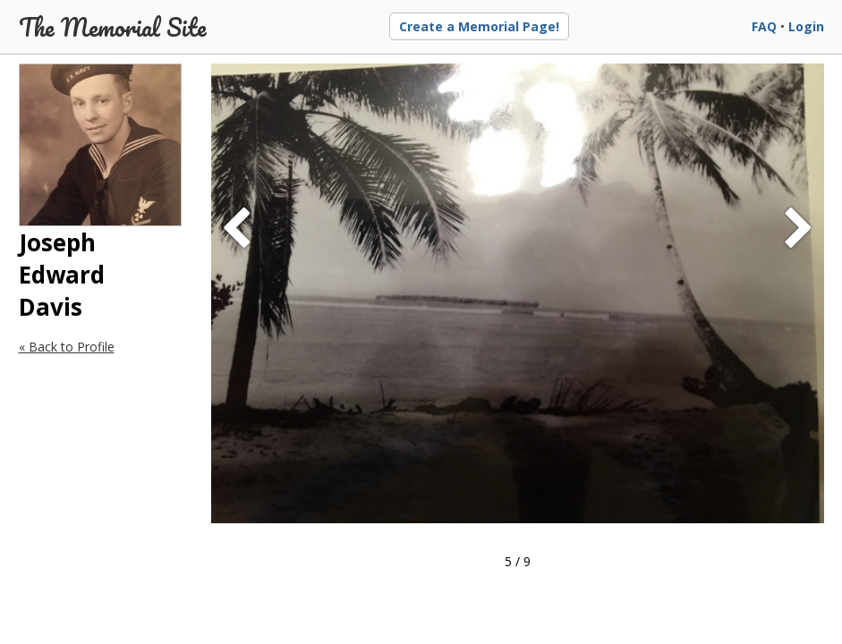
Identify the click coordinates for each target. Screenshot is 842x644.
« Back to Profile (67, 346)
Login (806, 26)
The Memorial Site (113, 27)
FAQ (764, 26)
